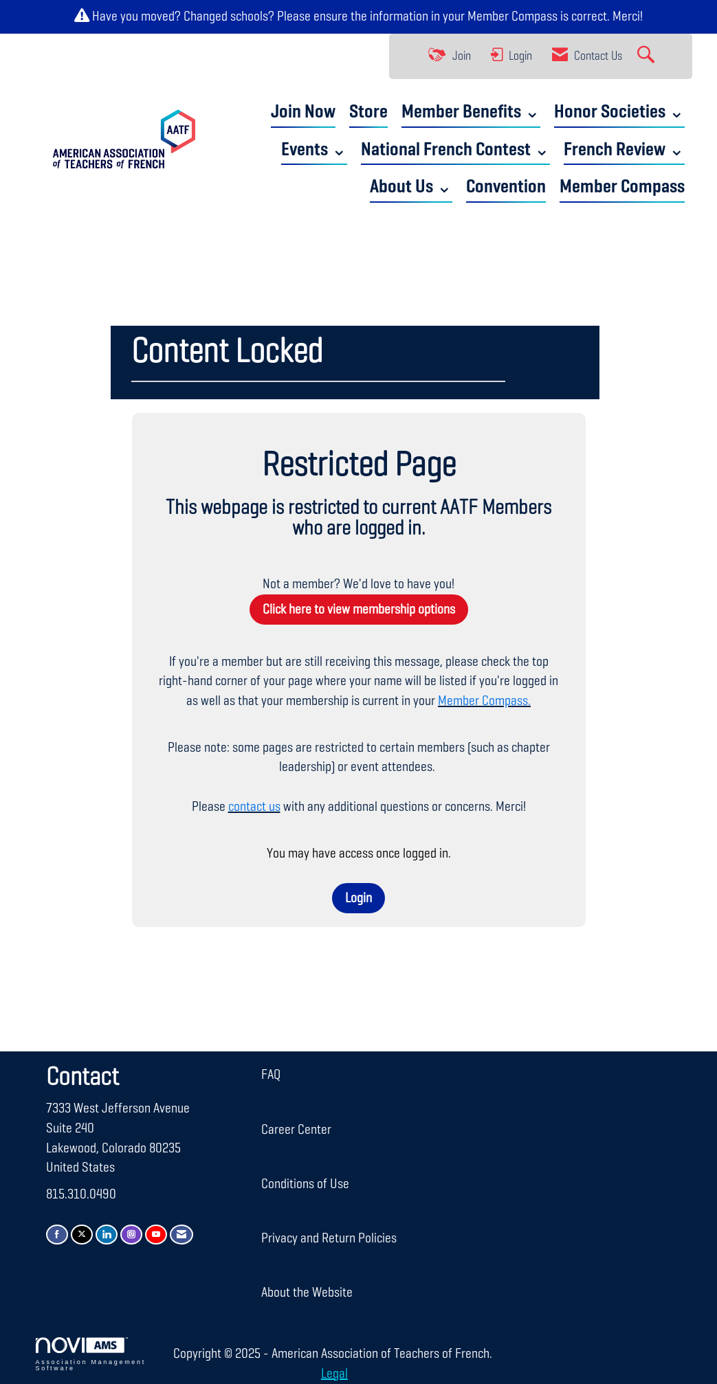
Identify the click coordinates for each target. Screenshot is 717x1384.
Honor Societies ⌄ (619, 112)
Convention (506, 187)
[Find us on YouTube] (156, 1235)
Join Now (303, 112)
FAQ (270, 1075)
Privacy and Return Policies (329, 1238)
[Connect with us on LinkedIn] (107, 1235)
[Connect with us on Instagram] (131, 1235)
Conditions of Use (305, 1184)
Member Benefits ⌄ (470, 112)
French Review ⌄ (624, 150)
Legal (334, 1374)
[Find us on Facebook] (57, 1235)
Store (368, 112)
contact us (254, 807)
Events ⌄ (314, 150)
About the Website (307, 1293)
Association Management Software (91, 1354)
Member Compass (512, 16)
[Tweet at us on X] (82, 1235)
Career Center (296, 1130)
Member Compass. (484, 701)
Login (358, 898)
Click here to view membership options (359, 609)
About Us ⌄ (411, 187)
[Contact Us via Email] (181, 1235)
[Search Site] (647, 56)
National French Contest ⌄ (455, 150)
